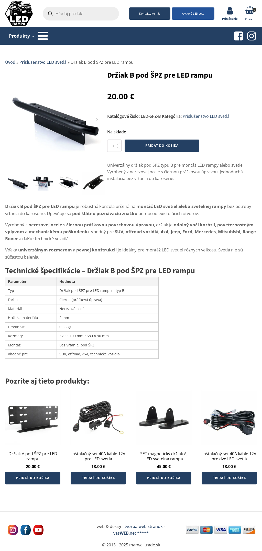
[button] (249, 11)
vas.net (124, 533)
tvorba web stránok (144, 526)
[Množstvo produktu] (114, 146)
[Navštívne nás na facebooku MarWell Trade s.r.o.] (25, 530)
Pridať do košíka (162, 145)
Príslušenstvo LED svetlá (43, 62)
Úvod (10, 62)
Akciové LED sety (193, 13)
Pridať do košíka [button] (32, 478)
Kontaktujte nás (149, 13)
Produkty (19, 36)
